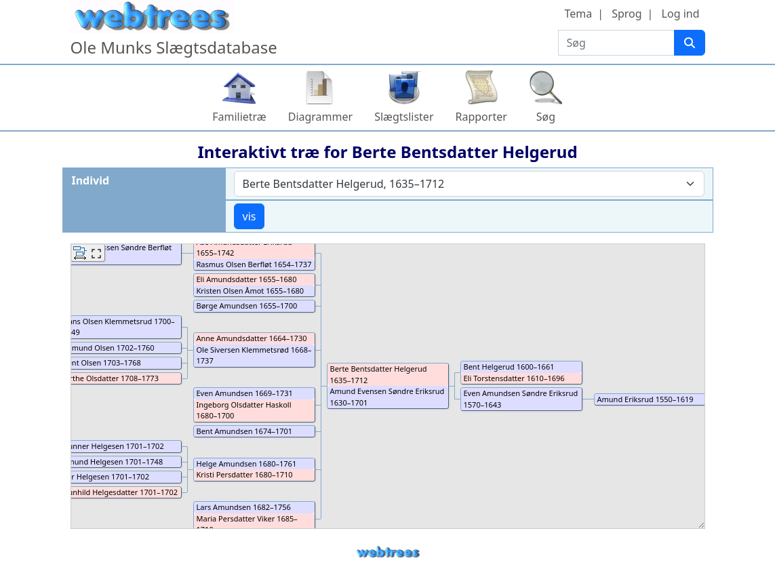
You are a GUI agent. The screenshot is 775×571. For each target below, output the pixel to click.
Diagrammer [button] (320, 116)
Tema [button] (578, 13)
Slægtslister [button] (403, 116)
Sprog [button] (626, 13)
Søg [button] (545, 116)
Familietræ (239, 116)
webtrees (388, 552)
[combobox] (469, 184)
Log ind (681, 13)
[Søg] (689, 43)
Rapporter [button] (481, 116)
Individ (91, 180)
